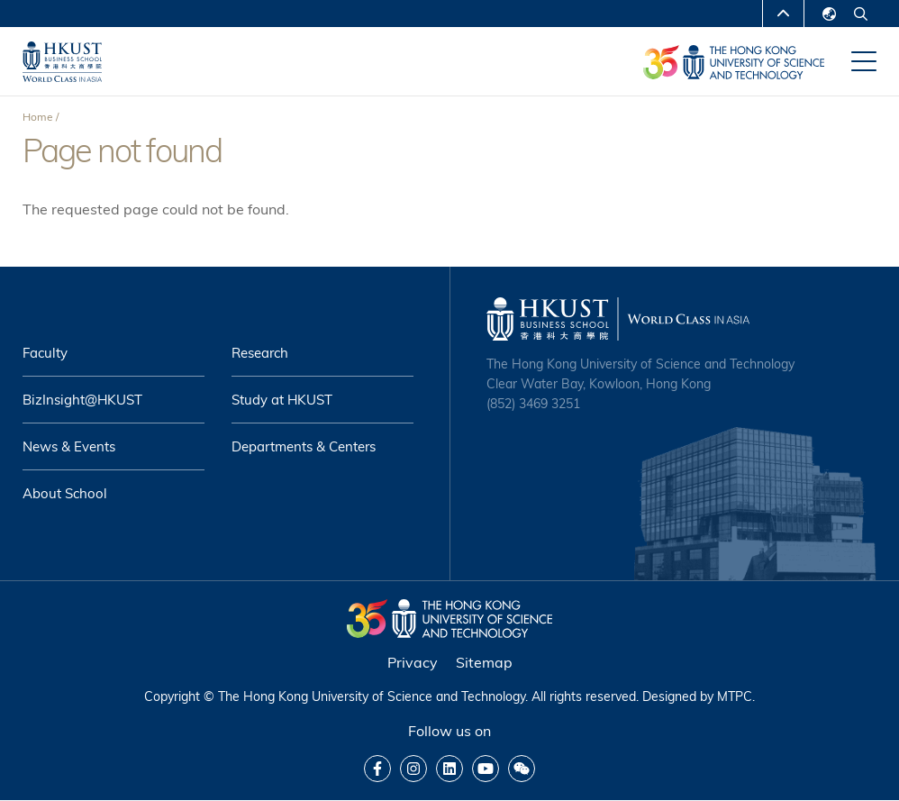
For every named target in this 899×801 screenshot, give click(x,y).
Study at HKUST (282, 399)
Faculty (45, 352)
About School (65, 493)
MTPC (734, 696)
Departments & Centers (304, 446)
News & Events (69, 446)
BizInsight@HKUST (82, 399)
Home (38, 116)
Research (260, 352)
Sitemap (484, 662)
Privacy (412, 662)
